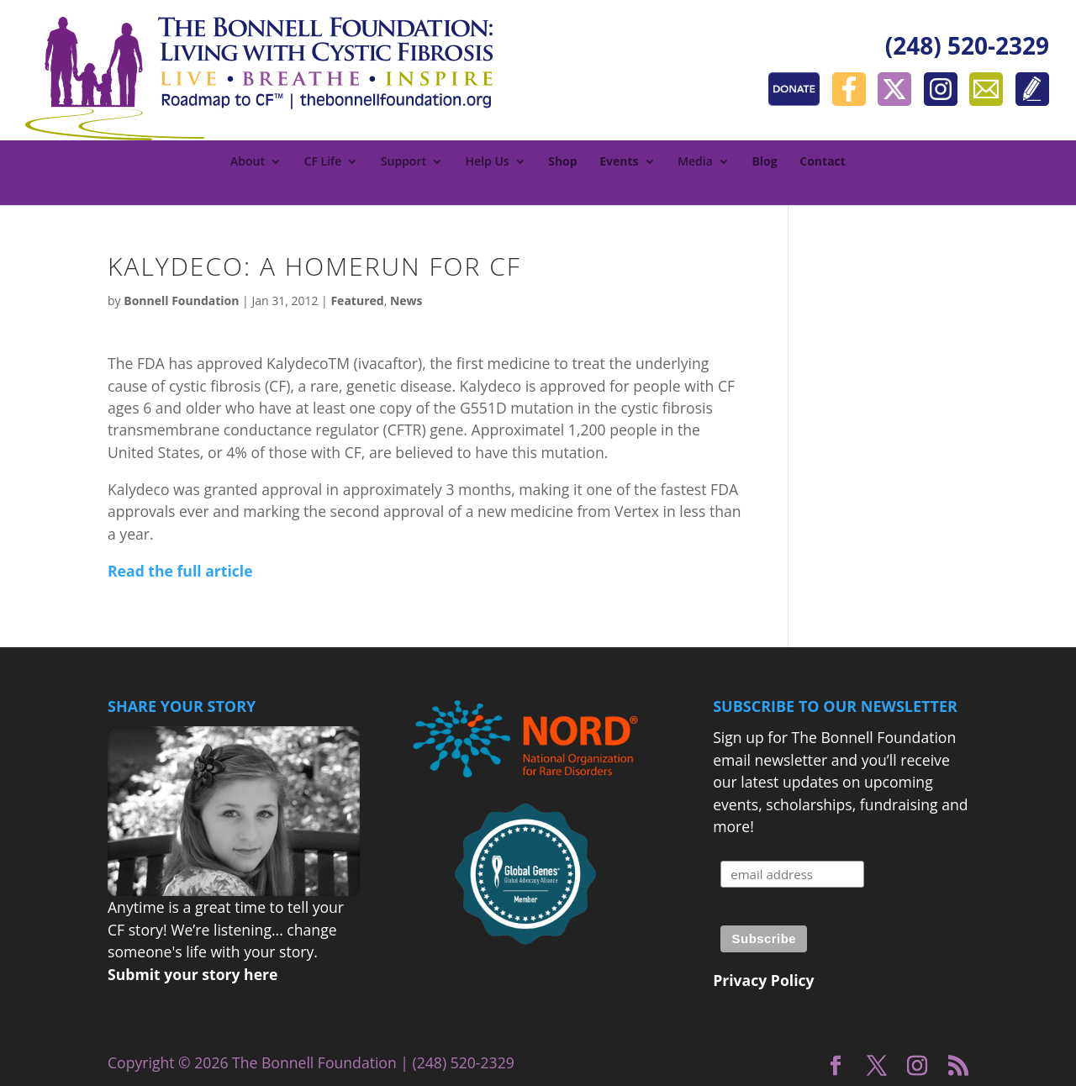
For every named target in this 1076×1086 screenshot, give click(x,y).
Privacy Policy (763, 980)
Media (695, 162)
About (247, 162)
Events (618, 162)
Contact (822, 162)
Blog (764, 162)
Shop (562, 162)
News (406, 300)
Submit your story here (192, 974)
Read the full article (180, 571)
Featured (356, 300)
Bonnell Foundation (181, 300)
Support (403, 162)
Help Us (487, 162)
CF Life (323, 162)
